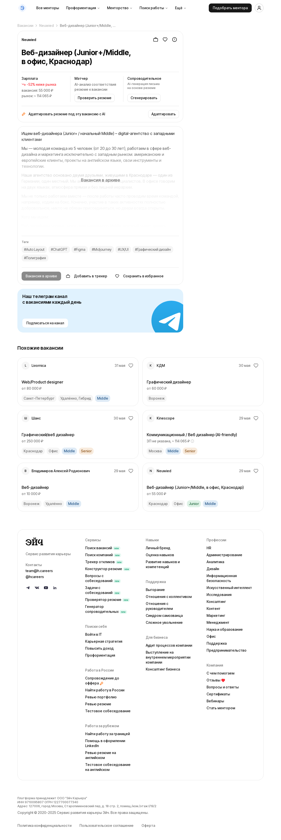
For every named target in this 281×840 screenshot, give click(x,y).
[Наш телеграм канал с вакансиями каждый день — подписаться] (100, 311)
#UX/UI (123, 249)
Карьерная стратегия (103, 641)
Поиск (102, 548)
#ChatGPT (59, 249)
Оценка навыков (160, 555)
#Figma (79, 249)
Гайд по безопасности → (219, 193)
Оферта (148, 825)
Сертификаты (218, 694)
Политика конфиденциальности (44, 825)
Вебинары (215, 701)
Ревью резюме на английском (100, 755)
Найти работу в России (104, 690)
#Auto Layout (34, 249)
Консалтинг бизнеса (163, 669)
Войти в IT (93, 634)
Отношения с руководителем (159, 606)
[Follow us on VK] (37, 587)
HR (209, 548)
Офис (211, 636)
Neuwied (46, 24)
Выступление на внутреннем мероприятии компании (168, 657)
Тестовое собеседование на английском (108, 767)
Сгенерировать (144, 98)
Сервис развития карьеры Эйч (83, 812)
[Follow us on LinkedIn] (54, 587)
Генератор (106, 609)
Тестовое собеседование (108, 711)
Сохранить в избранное (139, 276)
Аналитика (215, 562)
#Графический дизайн (153, 249)
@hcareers (35, 577)
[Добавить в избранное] (165, 39)
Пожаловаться (222, 188)
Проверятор (107, 599)
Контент (213, 608)
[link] (78, 381)
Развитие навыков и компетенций (163, 564)
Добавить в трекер (86, 276)
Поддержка (217, 643)
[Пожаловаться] (174, 39)
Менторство (120, 8)
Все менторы (47, 8)
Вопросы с (103, 578)
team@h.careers (39, 571)
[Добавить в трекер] (155, 39)
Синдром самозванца (164, 615)
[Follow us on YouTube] (45, 587)
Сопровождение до (102, 680)
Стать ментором (221, 708)
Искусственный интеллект (229, 588)
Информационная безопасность (222, 578)
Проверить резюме (94, 98)
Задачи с (103, 590)
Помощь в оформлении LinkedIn (105, 743)
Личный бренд (158, 548)
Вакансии (25, 24)
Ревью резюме (98, 704)
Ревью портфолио (101, 697)
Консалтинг (216, 601)
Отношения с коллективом (169, 596)
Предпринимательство (226, 650)
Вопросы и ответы (223, 687)
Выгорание (155, 590)
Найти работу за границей (107, 734)
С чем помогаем (220, 673)
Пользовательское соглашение (106, 825)
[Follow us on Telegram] (28, 587)
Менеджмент (218, 622)
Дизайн (213, 569)
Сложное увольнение (164, 622)
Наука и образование (225, 629)
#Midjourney (101, 249)
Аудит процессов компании (169, 645)
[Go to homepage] (51, 542)
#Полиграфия (35, 258)
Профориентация (83, 8)
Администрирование (224, 555)
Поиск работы (154, 8)
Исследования (219, 594)
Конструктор (108, 569)
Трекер (104, 562)
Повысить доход (99, 648)
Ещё (180, 8)
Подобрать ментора (230, 8)
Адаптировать (163, 114)
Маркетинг (216, 615)
